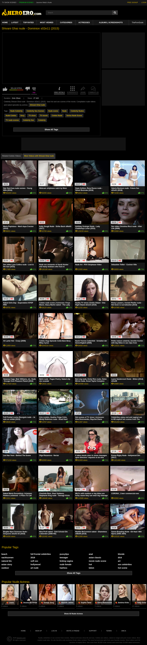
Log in (54, 631)
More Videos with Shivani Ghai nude (39, 156)
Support (93, 631)
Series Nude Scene (74, 116)
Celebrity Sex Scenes (35, 111)
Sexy (22, 116)
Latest (14, 22)
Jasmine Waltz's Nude (44, 2)
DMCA (123, 631)
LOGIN (143, 2)
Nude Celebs (11, 116)
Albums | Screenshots (111, 22)
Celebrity (42, 120)
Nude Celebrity (16, 111)
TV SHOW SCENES (9, 2)
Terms (109, 631)
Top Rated (28, 22)
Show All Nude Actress (73, 614)
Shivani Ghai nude (37, 105)
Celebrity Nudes (77, 111)
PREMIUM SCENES (26, 2)
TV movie (44, 116)
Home (5, 22)
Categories (66, 22)
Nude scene (53, 111)
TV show (32, 116)
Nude (64, 111)
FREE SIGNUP (132, 2)
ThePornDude (137, 22)
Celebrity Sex (28, 120)
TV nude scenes (12, 120)
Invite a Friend (72, 631)
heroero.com (21, 638)
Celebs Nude (57, 116)
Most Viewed (46, 22)
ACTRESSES (84, 22)
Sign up (38, 631)
